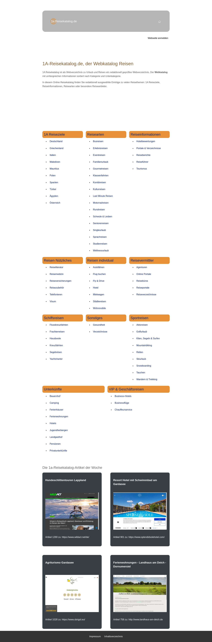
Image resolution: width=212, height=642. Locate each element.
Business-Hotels (123, 396)
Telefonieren (56, 294)
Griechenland (56, 148)
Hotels (53, 423)
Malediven (55, 162)
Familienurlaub (100, 162)
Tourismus (141, 168)
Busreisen (98, 141)
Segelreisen (56, 352)
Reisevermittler (142, 260)
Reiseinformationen (146, 134)
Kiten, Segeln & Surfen (148, 338)
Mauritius (54, 168)
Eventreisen (99, 155)
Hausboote (55, 338)
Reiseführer (142, 162)
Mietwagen (98, 294)
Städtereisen (99, 301)
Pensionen (55, 444)
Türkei (53, 189)
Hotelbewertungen (145, 141)
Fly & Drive (98, 281)
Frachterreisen (57, 331)
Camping (54, 403)
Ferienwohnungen (59, 416)
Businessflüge (122, 403)
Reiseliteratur (56, 267)
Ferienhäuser (56, 409)
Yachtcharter (56, 359)
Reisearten (95, 134)
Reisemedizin (56, 274)
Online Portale (143, 274)
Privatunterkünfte (58, 450)
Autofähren (98, 267)
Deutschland (56, 141)
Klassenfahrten (100, 175)
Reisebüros (142, 281)
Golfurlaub (141, 331)
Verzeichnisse (100, 331)
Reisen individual (100, 260)
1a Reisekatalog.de (64, 21)
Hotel (95, 287)
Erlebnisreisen (100, 148)
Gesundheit (99, 325)
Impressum (95, 636)
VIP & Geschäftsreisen (126, 389)
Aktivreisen (142, 325)
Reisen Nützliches (58, 260)
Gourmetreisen (100, 168)
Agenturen (141, 267)
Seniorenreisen (101, 223)
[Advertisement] (106, 111)
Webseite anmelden (158, 38)
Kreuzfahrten (56, 345)
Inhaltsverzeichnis (113, 636)
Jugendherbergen (59, 430)
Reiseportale (142, 287)
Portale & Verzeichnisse (148, 148)
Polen (53, 175)
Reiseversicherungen (60, 281)
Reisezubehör (57, 287)
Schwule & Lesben (102, 216)
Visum (53, 301)
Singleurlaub (99, 230)
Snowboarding (143, 366)
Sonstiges (94, 318)
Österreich (55, 203)
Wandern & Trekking (146, 379)
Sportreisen (139, 318)
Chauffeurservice (123, 409)
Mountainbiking (144, 345)
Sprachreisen (100, 237)
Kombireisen (99, 182)
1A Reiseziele (54, 134)
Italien (53, 155)
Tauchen (140, 372)
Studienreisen (100, 243)
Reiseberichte (143, 155)
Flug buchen (99, 274)
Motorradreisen (101, 203)
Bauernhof (55, 396)
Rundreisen (99, 209)
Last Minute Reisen (103, 196)
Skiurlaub (141, 359)
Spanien (54, 182)
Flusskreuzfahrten (59, 325)
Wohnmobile (99, 308)
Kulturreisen (99, 189)
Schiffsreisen (54, 318)
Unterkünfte (53, 389)
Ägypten (54, 196)
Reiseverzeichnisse (146, 294)
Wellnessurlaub (101, 250)
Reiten (139, 352)
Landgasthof (56, 437)
